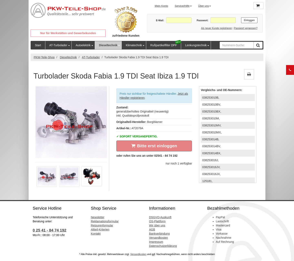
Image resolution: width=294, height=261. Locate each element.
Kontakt (95, 233)
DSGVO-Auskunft (160, 217)
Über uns (204, 5)
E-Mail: (160, 20)
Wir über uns (157, 225)
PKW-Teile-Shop (44, 57)
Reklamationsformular (105, 221)
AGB (152, 229)
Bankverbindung (159, 233)
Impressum (156, 241)
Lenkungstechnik (196, 45)
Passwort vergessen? (245, 28)
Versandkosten (158, 237)
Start (38, 45)
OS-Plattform (157, 221)
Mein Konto (161, 5)
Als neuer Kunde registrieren (216, 28)
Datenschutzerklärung (163, 246)
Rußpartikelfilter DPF (163, 45)
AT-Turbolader (58, 45)
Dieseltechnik (108, 45)
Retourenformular (102, 225)
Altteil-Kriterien (100, 229)
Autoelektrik (83, 45)
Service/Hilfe (183, 5)
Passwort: (202, 20)
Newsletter (97, 217)
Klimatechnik (134, 45)
